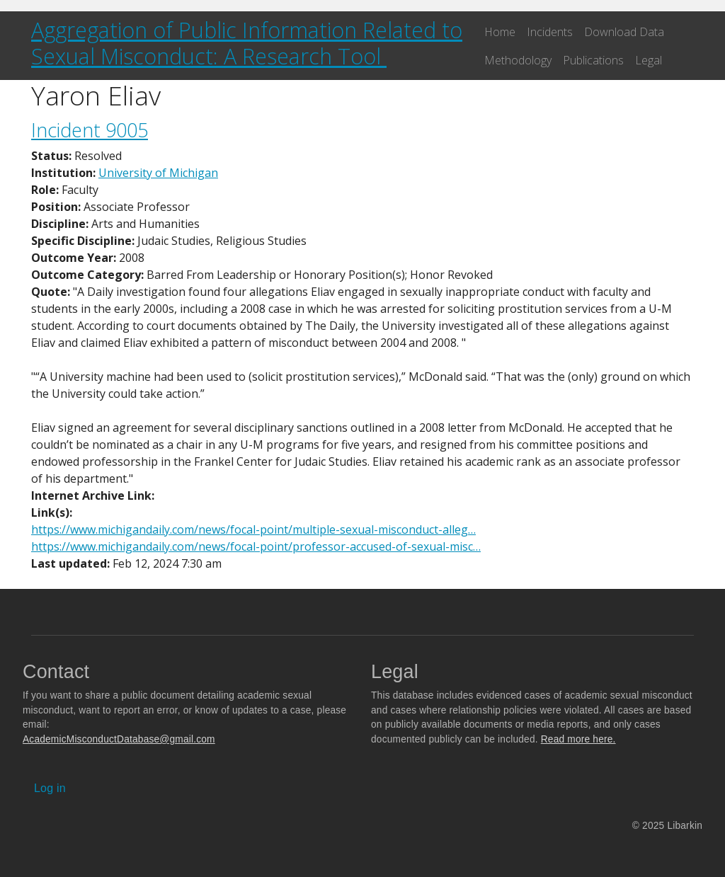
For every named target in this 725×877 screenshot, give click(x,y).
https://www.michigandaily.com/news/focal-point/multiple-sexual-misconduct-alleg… (253, 529)
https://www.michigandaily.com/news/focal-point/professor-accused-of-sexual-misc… (256, 546)
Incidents (550, 32)
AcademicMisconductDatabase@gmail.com (119, 739)
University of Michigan (158, 172)
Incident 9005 (89, 130)
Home (499, 32)
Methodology (518, 60)
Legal (648, 60)
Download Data (624, 32)
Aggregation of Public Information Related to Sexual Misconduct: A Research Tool (246, 43)
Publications (593, 60)
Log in (50, 788)
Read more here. (578, 739)
